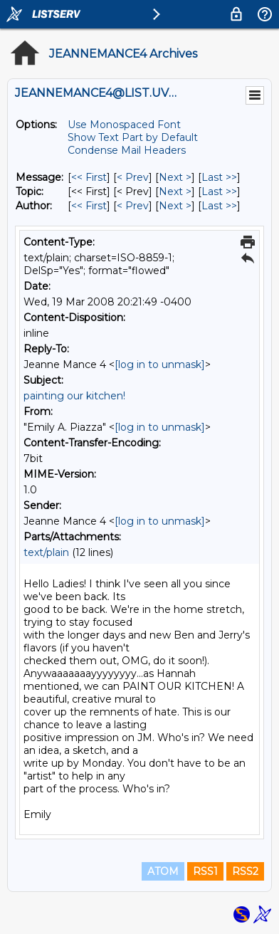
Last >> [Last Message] (219, 177)
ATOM (163, 871)
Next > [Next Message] (175, 177)
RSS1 (205, 871)
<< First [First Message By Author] (89, 205)
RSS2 (245, 871)
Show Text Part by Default (133, 137)
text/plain (46, 552)
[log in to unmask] (160, 364)
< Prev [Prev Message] (133, 177)
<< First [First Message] (89, 177)
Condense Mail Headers (127, 150)
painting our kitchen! (74, 395)
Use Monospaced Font (124, 124)
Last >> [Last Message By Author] (219, 205)
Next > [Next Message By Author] (175, 205)
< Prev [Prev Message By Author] (133, 205)
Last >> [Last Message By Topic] (219, 191)
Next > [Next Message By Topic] (175, 191)
